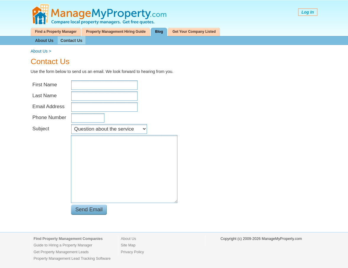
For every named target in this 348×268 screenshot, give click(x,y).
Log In (308, 12)
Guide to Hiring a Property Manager (63, 245)
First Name (45, 84)
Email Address (49, 106)
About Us (44, 40)
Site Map (128, 245)
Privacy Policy (132, 252)
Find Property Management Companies (68, 239)
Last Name (45, 95)
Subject (41, 128)
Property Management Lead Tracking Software (72, 258)
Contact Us (71, 40)
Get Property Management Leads (61, 252)
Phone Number (49, 117)
